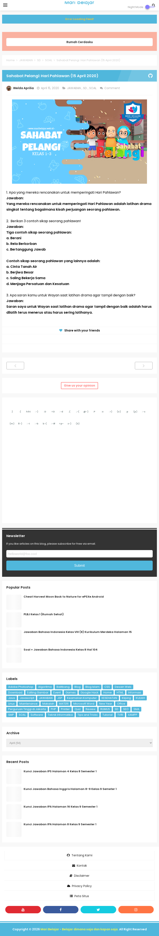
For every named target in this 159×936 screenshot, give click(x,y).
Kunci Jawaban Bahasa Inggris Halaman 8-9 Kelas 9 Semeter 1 (70, 789)
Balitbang (63, 687)
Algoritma (45, 687)
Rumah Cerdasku (79, 42)
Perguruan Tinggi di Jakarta (27, 709)
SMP (11, 715)
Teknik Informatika (60, 715)
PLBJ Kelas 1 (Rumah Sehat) (44, 614)
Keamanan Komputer (82, 698)
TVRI (120, 715)
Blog (77, 687)
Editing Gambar (38, 692)
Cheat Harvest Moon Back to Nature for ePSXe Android (64, 597)
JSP (59, 698)
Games (71, 692)
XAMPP (132, 715)
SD (85, 88)
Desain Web (123, 687)
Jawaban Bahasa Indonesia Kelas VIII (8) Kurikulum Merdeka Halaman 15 (78, 632)
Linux (11, 704)
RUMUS (105, 709)
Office (121, 704)
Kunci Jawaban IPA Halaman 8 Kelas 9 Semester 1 (60, 824)
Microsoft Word (83, 704)
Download (15, 692)
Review (91, 709)
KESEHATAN (109, 698)
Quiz (78, 709)
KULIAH (140, 698)
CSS (107, 687)
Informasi (134, 692)
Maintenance (28, 704)
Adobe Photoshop (20, 687)
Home (107, 692)
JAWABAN (74, 88)
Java (11, 698)
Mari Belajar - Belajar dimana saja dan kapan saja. (79, 929)
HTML (120, 692)
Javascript (27, 698)
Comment (112, 88)
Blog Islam (92, 687)
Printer (65, 709)
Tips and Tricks (88, 715)
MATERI (64, 704)
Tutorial (107, 715)
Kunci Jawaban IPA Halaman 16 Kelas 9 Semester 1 (60, 807)
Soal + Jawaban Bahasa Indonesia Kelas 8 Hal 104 (61, 650)
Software (37, 715)
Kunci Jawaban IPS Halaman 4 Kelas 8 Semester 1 (60, 771)
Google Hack (89, 692)
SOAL (93, 88)
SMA (136, 709)
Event (57, 692)
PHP (53, 709)
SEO (126, 709)
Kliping (126, 698)
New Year (105, 704)
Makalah (48, 704)
